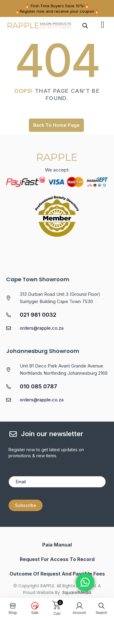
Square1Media (76, 592)
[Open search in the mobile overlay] (85, 25)
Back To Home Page (56, 125)
